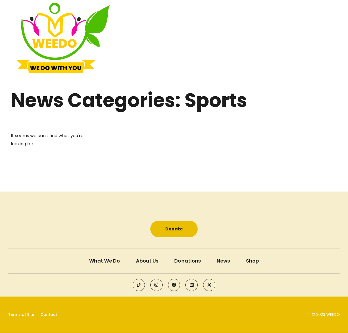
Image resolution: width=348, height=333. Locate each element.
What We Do (104, 260)
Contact (49, 314)
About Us (147, 260)
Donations (188, 260)
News (224, 260)
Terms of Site (21, 314)
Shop (253, 260)
